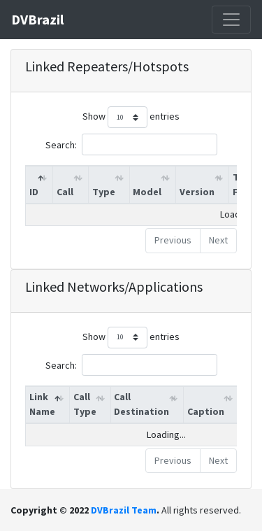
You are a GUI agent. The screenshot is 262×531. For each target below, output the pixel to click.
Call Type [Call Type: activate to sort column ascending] (84, 404)
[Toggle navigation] (231, 20)
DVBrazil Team (124, 510)
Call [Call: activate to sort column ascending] (65, 191)
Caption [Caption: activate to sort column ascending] (205, 411)
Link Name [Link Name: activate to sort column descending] (42, 404)
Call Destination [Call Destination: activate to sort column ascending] (141, 404)
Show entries (131, 117)
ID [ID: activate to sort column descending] (33, 191)
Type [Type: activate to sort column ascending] (103, 191)
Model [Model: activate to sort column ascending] (147, 191)
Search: (131, 144)
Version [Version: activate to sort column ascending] (197, 191)
